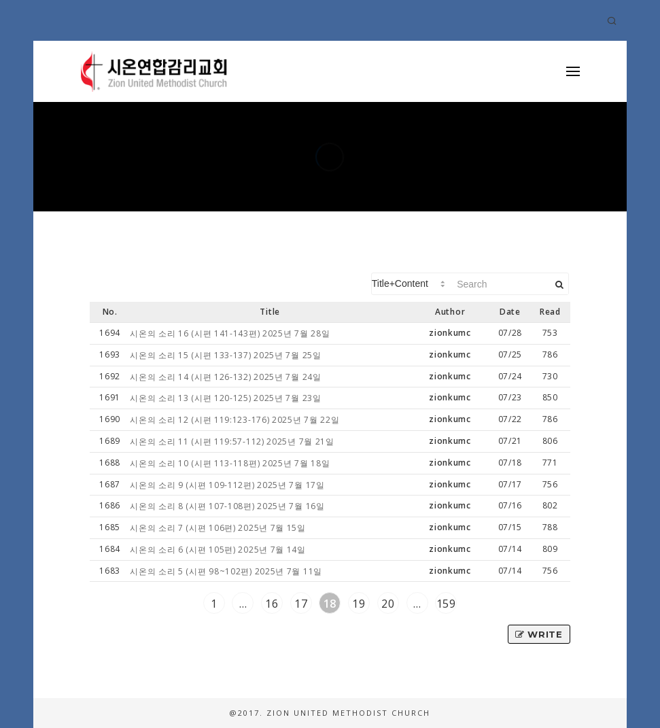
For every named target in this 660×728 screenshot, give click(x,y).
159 (446, 603)
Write (539, 634)
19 (358, 603)
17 (300, 603)
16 (271, 603)
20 (387, 603)
